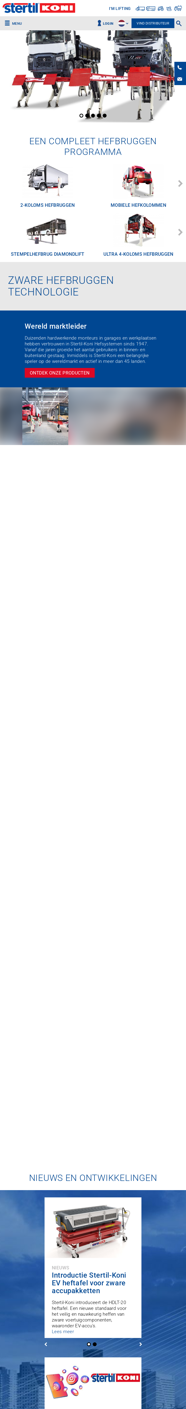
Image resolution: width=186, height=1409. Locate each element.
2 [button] (87, 116)
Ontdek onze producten (60, 373)
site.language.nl (121, 23)
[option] (93, 76)
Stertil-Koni (39, 8)
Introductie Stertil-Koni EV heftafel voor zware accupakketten (89, 1283)
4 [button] (99, 116)
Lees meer (63, 1331)
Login (108, 24)
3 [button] (93, 116)
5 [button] (105, 116)
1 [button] (81, 116)
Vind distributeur (153, 23)
